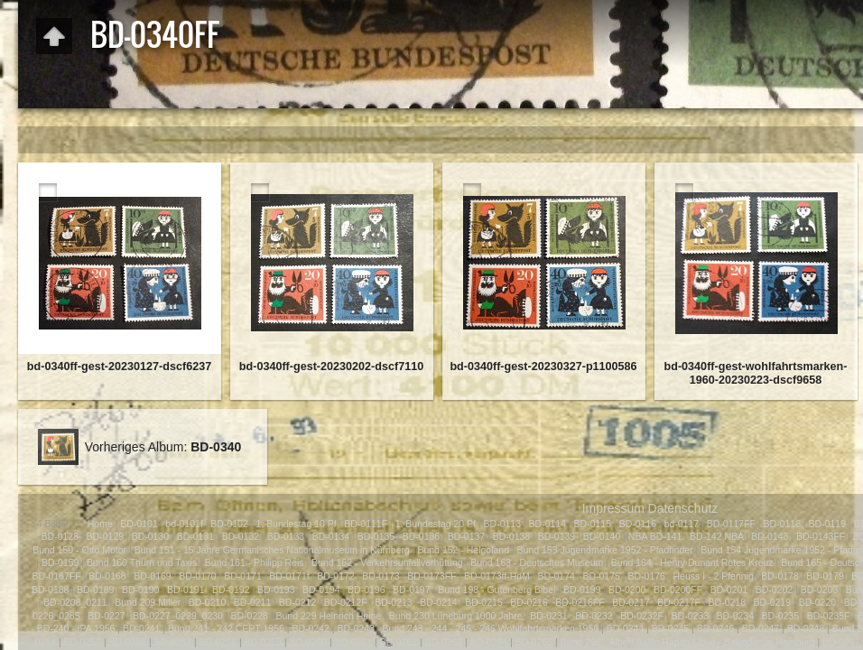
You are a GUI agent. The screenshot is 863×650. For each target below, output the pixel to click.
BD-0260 (308, 641)
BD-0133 (285, 536)
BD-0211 (252, 602)
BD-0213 (393, 602)
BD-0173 (380, 576)
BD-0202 (774, 589)
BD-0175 (600, 576)
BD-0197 (411, 589)
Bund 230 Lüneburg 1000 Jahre (456, 615)
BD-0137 (466, 536)
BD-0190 (140, 589)
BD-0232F (641, 615)
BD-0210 (207, 602)
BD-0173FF (431, 576)
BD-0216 (528, 602)
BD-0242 (310, 628)
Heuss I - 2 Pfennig (713, 576)
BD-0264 (488, 641)
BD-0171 (242, 576)
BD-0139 (556, 536)
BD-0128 (60, 536)
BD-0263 (443, 641)
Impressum (613, 508)
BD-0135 (375, 536)
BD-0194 (320, 589)
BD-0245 (670, 628)
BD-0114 (547, 523)
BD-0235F (828, 615)
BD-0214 (438, 602)
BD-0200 (626, 589)
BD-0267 (840, 641)
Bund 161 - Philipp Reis (254, 562)
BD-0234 (735, 615)
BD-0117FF (731, 523)
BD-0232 (593, 615)
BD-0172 (335, 576)
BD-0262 (398, 641)
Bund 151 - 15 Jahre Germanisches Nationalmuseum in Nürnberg (272, 549)
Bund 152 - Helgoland (464, 549)
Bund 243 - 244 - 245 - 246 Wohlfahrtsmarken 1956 (490, 628)
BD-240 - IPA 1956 (76, 628)
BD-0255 (82, 641)
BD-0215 (483, 602)
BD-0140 (601, 536)
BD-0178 (779, 576)
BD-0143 (769, 536)
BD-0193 (275, 589)
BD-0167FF (56, 576)
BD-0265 (533, 641)
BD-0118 (782, 523)
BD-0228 (249, 615)
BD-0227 (106, 615)
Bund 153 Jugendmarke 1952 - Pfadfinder (605, 549)
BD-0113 (502, 523)
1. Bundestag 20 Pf (435, 523)
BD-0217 (630, 602)
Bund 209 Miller (148, 602)
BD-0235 (780, 615)
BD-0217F (679, 602)
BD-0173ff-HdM (497, 576)
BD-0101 (138, 523)
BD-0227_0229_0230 (178, 615)
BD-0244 (625, 628)
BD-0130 (150, 536)
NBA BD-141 (655, 536)
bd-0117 (682, 523)
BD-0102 (228, 523)
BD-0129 (105, 536)
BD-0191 (185, 589)
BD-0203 (819, 589)
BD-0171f (289, 576)
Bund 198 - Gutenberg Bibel (496, 589)
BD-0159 (60, 562)
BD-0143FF (820, 536)
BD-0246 (715, 628)
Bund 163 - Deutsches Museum (536, 562)
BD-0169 (152, 576)
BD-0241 (141, 628)
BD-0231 (548, 615)
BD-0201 (728, 589)
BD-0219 (772, 602)
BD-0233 (690, 615)
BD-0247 (760, 628)
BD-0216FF (579, 602)
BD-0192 (230, 589)
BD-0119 (827, 523)
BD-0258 (218, 641)
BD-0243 (355, 628)
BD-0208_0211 (75, 602)
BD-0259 (263, 641)
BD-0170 (197, 576)
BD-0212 (297, 602)
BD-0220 (817, 602)
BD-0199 (581, 589)
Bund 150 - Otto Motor (79, 549)
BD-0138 (511, 536)
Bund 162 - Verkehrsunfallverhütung (387, 562)
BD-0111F (365, 523)
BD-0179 (824, 576)
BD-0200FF (678, 589)
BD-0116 (637, 523)
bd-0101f (183, 523)
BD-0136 (421, 536)
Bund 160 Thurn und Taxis (142, 562)
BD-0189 (95, 589)
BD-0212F (345, 602)
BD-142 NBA (717, 536)
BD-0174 (555, 576)
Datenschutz (683, 508)
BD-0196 (366, 589)
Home (100, 523)
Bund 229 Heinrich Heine (329, 615)
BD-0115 (592, 523)
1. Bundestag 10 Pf (295, 523)
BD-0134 (330, 536)
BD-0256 (127, 641)
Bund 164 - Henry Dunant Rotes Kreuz (692, 562)
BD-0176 (645, 576)
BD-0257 (172, 641)
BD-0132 (240, 536)
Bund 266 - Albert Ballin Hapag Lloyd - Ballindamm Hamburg (688, 641)
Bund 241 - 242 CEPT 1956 (226, 628)
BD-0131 (195, 536)
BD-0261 (353, 641)
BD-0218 (727, 602)
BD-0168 (106, 576)
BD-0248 (805, 628)
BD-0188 (50, 589)
